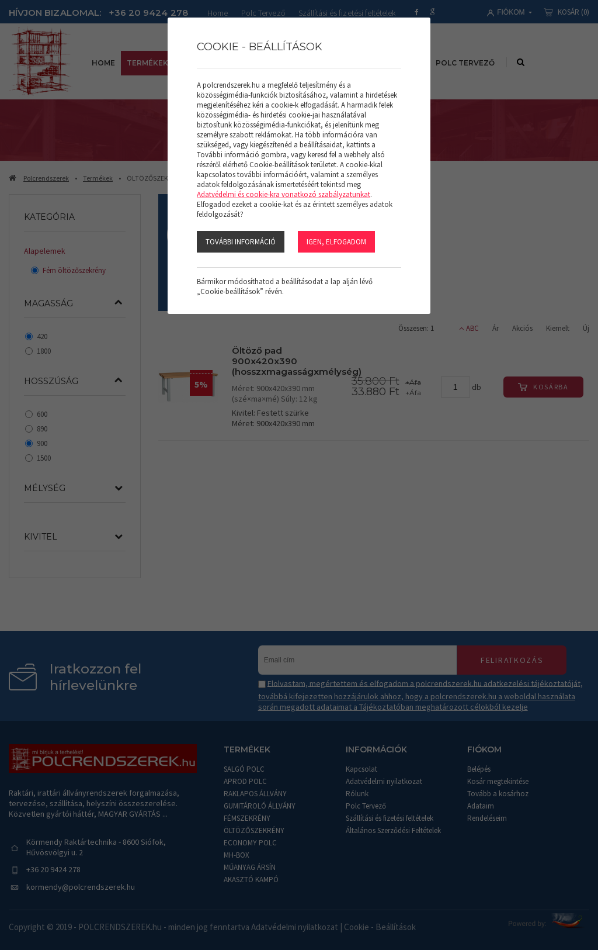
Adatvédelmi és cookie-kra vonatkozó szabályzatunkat (283, 194)
